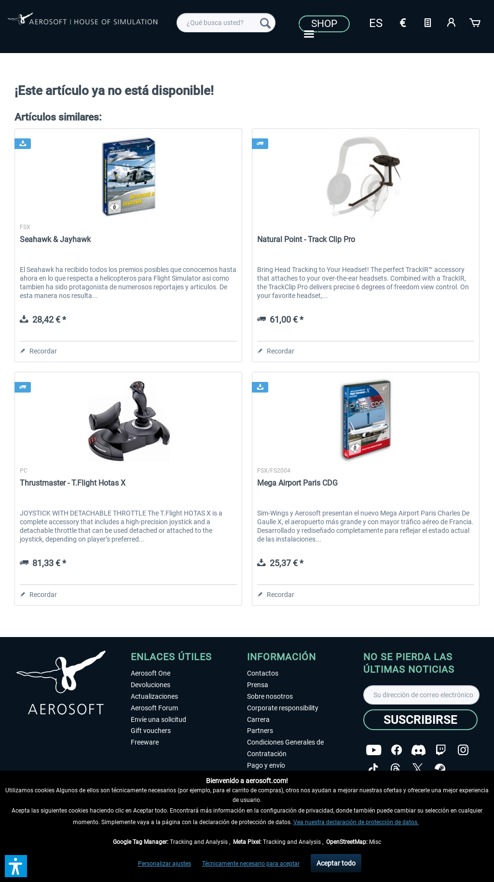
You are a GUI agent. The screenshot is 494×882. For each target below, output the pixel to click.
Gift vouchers (151, 730)
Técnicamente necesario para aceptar (251, 863)
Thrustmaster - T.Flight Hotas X (72, 483)
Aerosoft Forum (154, 708)
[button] (16, 866)
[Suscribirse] (420, 719)
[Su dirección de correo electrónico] (421, 695)
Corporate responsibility (282, 708)
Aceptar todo (336, 863)
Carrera (258, 719)
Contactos (262, 673)
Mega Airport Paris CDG (297, 483)
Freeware (145, 742)
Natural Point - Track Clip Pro (306, 239)
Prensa (257, 685)
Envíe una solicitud (158, 719)
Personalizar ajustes (164, 863)
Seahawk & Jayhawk (55, 239)
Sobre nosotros (270, 696)
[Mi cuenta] (451, 21)
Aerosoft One (150, 673)
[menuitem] (226, 22)
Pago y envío (266, 765)
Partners (260, 730)
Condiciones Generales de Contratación (285, 748)
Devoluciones (150, 685)
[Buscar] (265, 22)
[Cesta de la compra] (475, 21)
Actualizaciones (154, 696)
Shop (324, 23)
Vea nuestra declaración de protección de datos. (356, 822)
